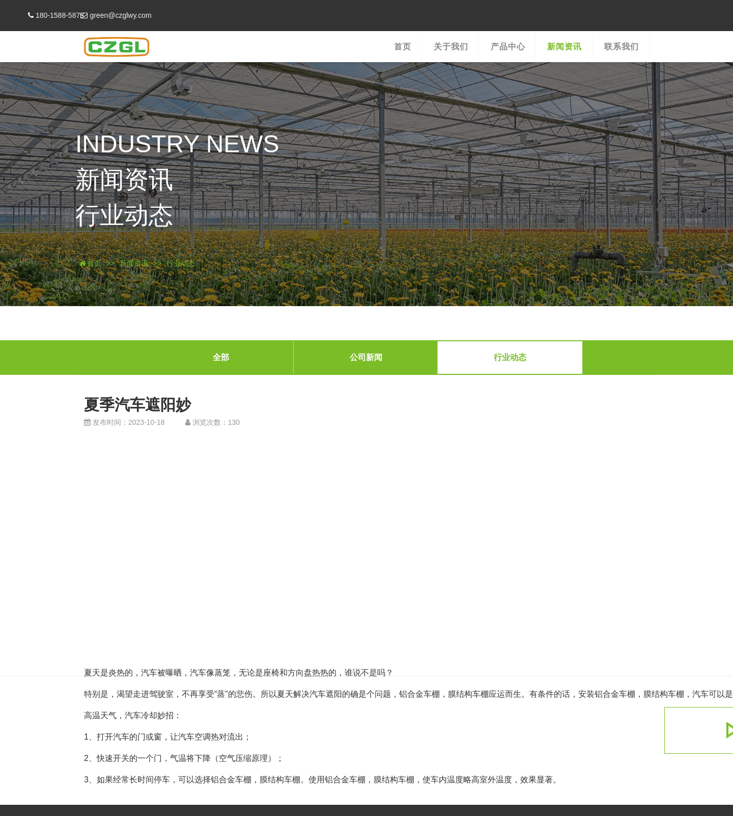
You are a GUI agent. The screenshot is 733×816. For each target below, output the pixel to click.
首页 (89, 263)
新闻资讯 (114, 180)
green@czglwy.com (167, 15)
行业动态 (114, 215)
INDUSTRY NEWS (167, 144)
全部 (221, 356)
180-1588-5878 (96, 15)
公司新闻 (366, 356)
